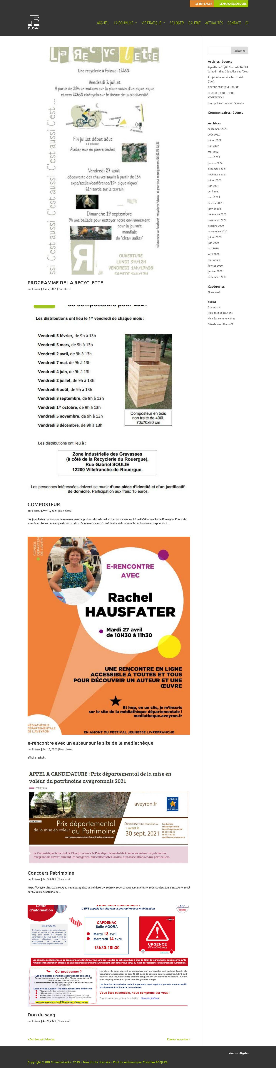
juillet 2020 (214, 237)
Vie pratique (151, 23)
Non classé (64, 289)
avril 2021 (214, 191)
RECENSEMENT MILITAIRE (223, 87)
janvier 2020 (215, 271)
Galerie (194, 23)
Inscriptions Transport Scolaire (226, 103)
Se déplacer (203, 4)
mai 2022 (213, 151)
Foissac (36, 289)
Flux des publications (220, 312)
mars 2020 (214, 260)
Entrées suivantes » (178, 1039)
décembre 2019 (217, 277)
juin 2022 (213, 146)
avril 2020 (214, 254)
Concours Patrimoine (51, 873)
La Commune (123, 23)
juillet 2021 (214, 180)
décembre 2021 (217, 168)
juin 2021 (213, 185)
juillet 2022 (214, 140)
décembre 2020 (217, 214)
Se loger (177, 23)
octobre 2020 (216, 225)
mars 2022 (214, 157)
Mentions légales (238, 1053)
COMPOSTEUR (44, 504)
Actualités (214, 23)
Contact (234, 23)
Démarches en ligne (233, 4)
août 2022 (214, 134)
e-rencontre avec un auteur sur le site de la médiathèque (90, 743)
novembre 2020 (217, 220)
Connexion (214, 307)
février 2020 (215, 265)
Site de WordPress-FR (221, 324)
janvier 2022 (215, 163)
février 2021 (215, 203)
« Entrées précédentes (41, 1039)
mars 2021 (214, 197)
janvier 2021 (215, 208)
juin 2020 (213, 242)
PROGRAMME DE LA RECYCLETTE (65, 282)
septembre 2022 (217, 129)
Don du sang (41, 1014)
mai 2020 (213, 248)
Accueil (103, 23)
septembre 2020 (217, 231)
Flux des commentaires (221, 318)
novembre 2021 (217, 174)
